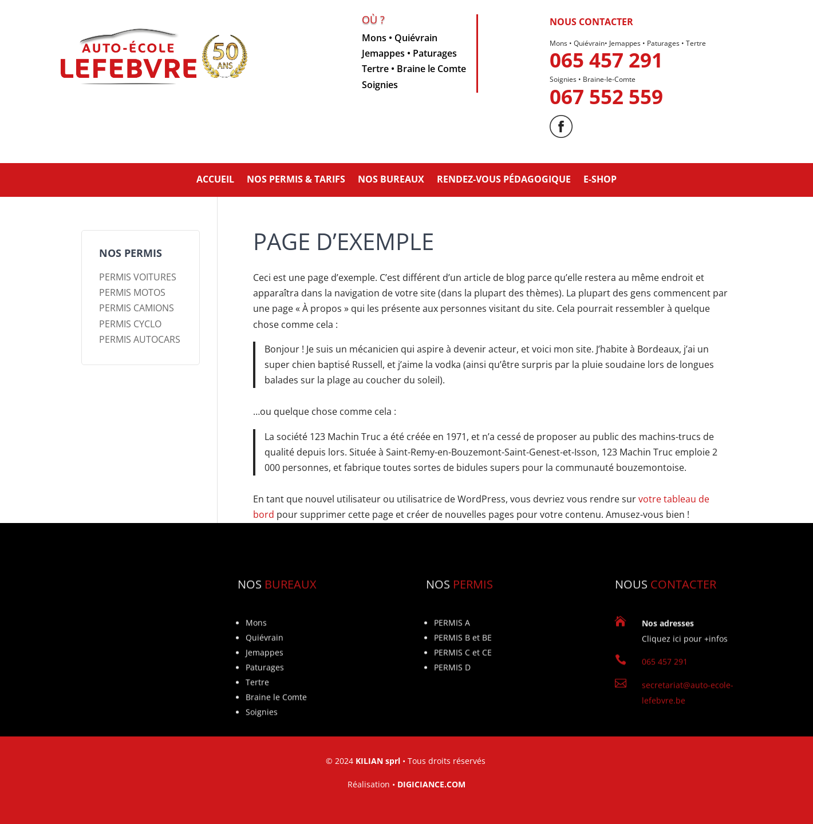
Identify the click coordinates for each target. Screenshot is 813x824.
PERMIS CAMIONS (136, 308)
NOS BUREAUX (391, 179)
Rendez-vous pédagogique (504, 179)
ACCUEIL (215, 179)
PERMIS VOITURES (137, 277)
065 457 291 (606, 74)
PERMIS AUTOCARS (139, 339)
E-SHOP (600, 179)
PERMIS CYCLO (130, 324)
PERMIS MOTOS (132, 292)
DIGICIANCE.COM (431, 784)
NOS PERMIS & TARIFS (296, 179)
